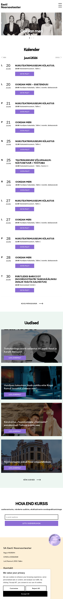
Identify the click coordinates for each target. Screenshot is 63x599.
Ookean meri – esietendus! (31, 84)
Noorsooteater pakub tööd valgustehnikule (27, 461)
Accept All (25, 594)
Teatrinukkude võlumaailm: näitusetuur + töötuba (33, 161)
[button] (1, 23)
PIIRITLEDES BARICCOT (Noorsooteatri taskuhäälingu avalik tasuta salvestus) (36, 279)
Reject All (36, 588)
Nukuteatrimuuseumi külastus (34, 103)
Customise (14, 588)
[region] (25, 584)
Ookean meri (23, 122)
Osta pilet (24, 74)
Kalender (31, 49)
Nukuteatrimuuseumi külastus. (35, 65)
